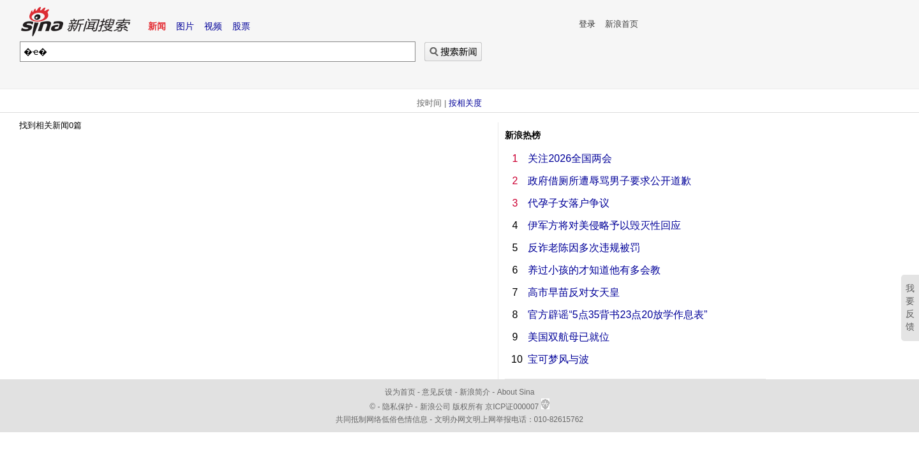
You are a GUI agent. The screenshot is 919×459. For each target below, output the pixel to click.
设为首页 (400, 392)
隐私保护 (398, 406)
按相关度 (465, 103)
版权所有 (467, 406)
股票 (241, 26)
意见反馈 (437, 392)
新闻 (157, 26)
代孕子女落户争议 (568, 203)
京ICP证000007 (517, 406)
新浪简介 (474, 392)
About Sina (516, 392)
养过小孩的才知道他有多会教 (594, 270)
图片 (185, 26)
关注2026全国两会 (570, 158)
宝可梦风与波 (558, 359)
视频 (213, 26)
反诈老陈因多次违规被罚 (584, 247)
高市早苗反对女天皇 (574, 292)
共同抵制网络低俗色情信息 (382, 419)
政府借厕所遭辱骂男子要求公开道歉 (609, 180)
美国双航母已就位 (568, 337)
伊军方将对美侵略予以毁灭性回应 (604, 225)
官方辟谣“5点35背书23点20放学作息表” (617, 314)
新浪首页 (621, 24)
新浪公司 (435, 406)
